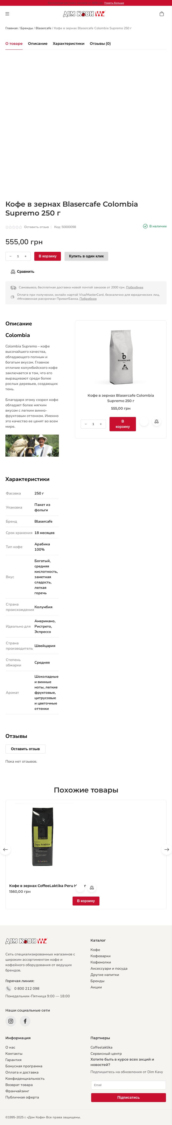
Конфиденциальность (25, 1078)
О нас (10, 1047)
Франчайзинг (17, 1091)
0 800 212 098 (26, 988)
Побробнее (134, 287)
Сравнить (25, 271)
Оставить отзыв (36, 227)
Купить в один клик (86, 256)
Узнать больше (114, 3)
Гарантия (13, 1059)
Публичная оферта (22, 1097)
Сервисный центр (106, 1053)
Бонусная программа (23, 1066)
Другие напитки (104, 974)
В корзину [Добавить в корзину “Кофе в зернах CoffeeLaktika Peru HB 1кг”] (86, 901)
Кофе (95, 949)
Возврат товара (19, 1084)
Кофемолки (100, 962)
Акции (96, 987)
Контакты (13, 1053)
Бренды (97, 981)
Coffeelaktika (101, 1047)
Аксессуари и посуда (108, 968)
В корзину (47, 256)
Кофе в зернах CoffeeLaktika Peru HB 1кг (47, 886)
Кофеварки (100, 956)
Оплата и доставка (22, 1072)
